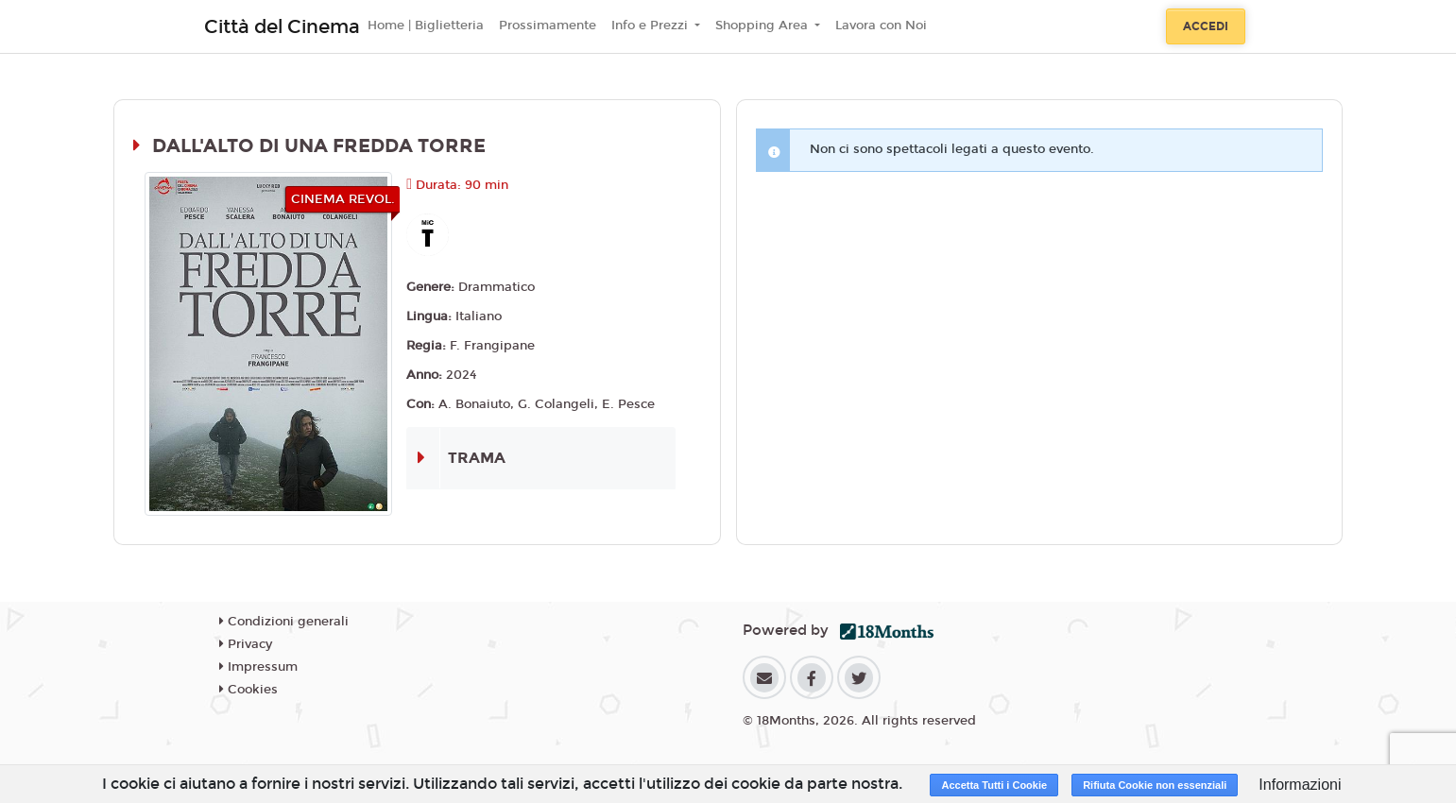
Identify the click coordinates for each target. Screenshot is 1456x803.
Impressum (258, 667)
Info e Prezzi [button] (651, 25)
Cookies (248, 689)
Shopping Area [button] (763, 25)
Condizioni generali (284, 621)
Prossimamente (547, 25)
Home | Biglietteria (426, 25)
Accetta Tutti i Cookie (994, 785)
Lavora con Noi (881, 25)
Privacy (245, 644)
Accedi (1205, 26)
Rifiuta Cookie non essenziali (1154, 785)
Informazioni (1300, 785)
